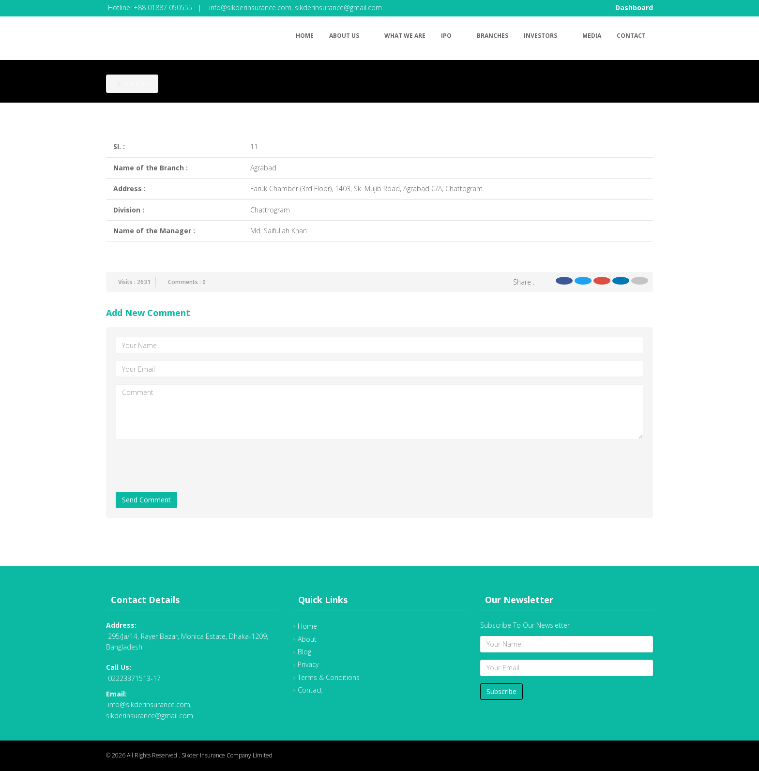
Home (305, 35)
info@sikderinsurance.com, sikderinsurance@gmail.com (295, 7)
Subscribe (501, 691)
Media (591, 35)
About (307, 639)
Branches (492, 35)
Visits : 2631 (134, 282)
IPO (451, 34)
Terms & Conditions (329, 677)
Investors (545, 34)
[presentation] (189, 465)
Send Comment (146, 499)
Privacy (308, 664)
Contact (631, 35)
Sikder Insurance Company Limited (227, 755)
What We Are (404, 35)
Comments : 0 (187, 282)
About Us (349, 34)
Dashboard (634, 7)
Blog (304, 651)
